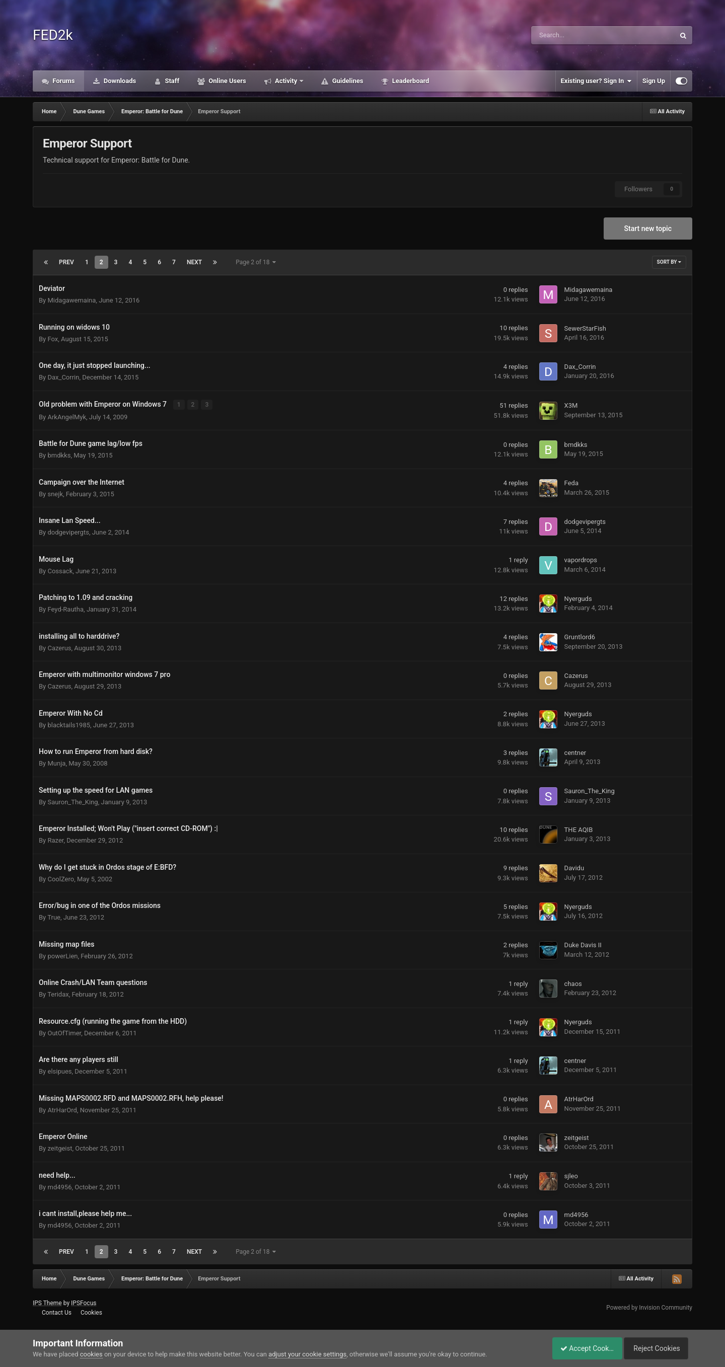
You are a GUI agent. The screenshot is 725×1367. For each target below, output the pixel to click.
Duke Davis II (583, 945)
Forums (63, 81)
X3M (571, 405)
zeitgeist (59, 1148)
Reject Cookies (657, 1348)
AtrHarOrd (62, 1109)
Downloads (119, 81)
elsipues (59, 1071)
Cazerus (59, 647)
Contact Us (56, 1312)
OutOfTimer (64, 1032)
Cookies (91, 1312)
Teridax (57, 994)
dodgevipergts (68, 532)
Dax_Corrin (63, 377)
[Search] (577, 35)
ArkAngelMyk (66, 416)
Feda (571, 483)
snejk (54, 493)
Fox (52, 339)
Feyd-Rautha (65, 609)
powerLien (62, 955)
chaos (573, 983)
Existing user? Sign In (596, 81)
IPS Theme (47, 1302)
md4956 (59, 1186)
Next (194, 262)
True (53, 917)
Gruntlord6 (579, 637)
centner (575, 752)
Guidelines (346, 81)
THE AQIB (578, 829)
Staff (171, 81)
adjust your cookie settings (307, 1354)
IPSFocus (83, 1302)
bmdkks (58, 455)
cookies (91, 1354)
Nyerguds (578, 598)
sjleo (571, 1176)
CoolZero (60, 878)
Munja (56, 763)
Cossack (59, 570)
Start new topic (648, 228)
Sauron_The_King (72, 801)
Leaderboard (409, 81)
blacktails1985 (68, 724)
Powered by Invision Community (649, 1307)
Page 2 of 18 (256, 262)
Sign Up (653, 81)
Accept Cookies (582, 1348)
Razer (55, 840)
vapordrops (580, 560)
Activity (286, 81)
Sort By (669, 262)
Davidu (574, 868)
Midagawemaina (71, 300)
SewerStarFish (585, 328)
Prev (66, 262)
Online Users (226, 81)
